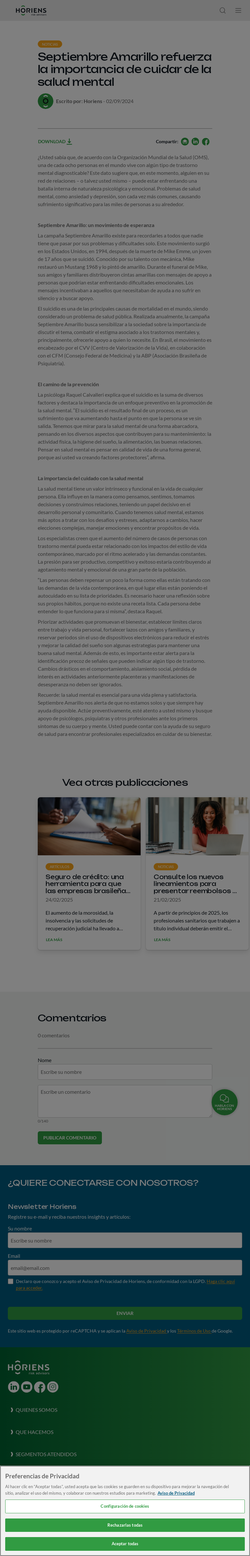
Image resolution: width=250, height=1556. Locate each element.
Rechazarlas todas (125, 1525)
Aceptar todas (125, 1543)
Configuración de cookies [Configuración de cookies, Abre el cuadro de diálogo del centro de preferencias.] (125, 1506)
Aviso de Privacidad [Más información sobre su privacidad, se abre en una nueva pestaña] (176, 1493)
